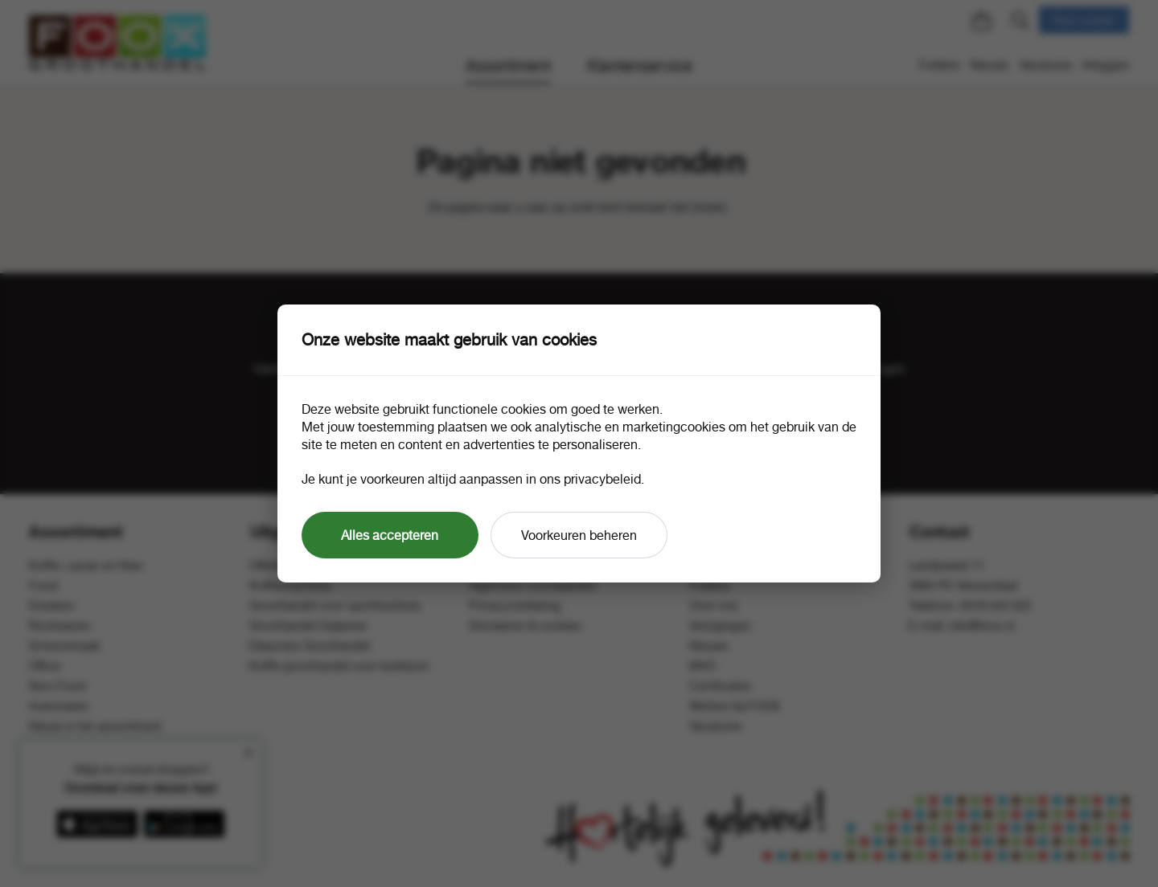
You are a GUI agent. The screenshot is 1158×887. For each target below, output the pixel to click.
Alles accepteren (389, 535)
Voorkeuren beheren (579, 535)
